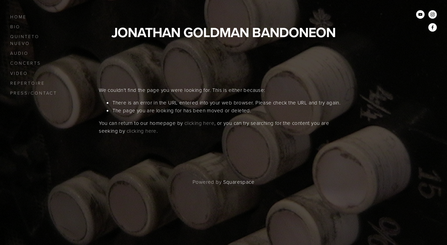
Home (18, 17)
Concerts (25, 63)
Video (19, 73)
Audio (19, 53)
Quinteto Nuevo (24, 39)
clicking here (199, 123)
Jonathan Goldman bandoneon (223, 32)
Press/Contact (33, 93)
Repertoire (27, 83)
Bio (15, 26)
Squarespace (238, 181)
